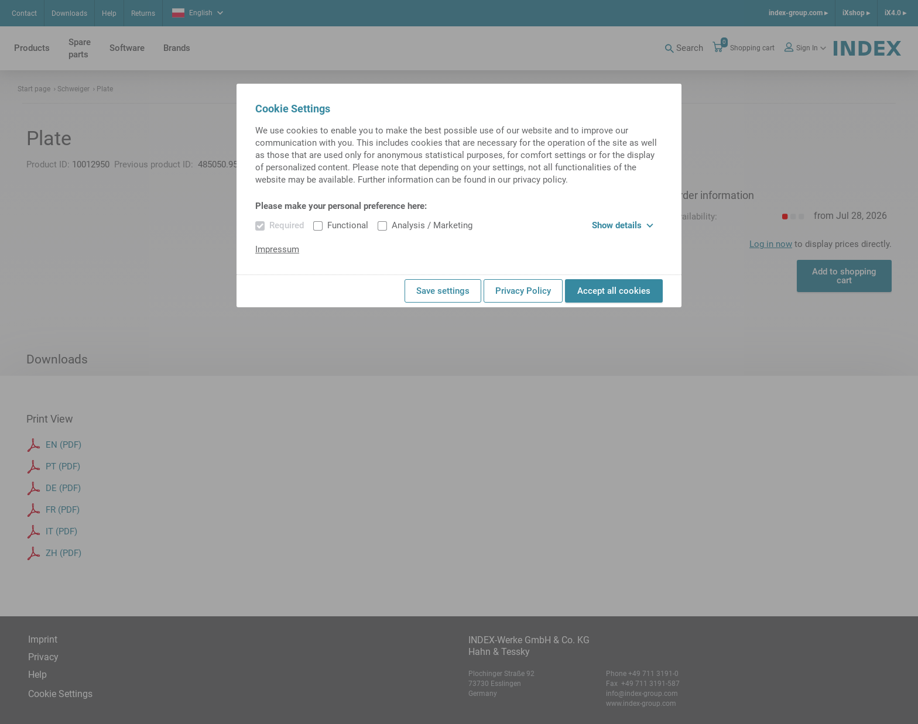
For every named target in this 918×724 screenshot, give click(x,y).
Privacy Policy (523, 291)
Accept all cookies (613, 291)
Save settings (443, 291)
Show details (622, 225)
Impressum (277, 249)
